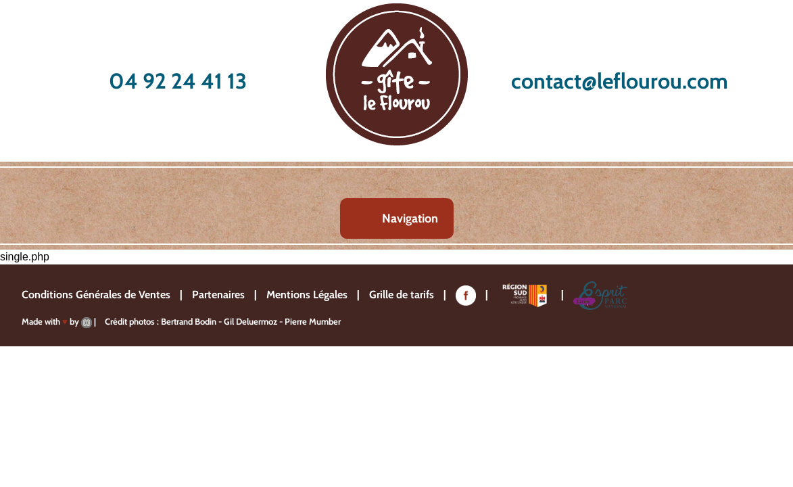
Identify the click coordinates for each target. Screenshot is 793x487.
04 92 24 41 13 (178, 81)
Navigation (410, 218)
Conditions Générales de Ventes (96, 294)
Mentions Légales (306, 294)
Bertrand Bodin (188, 321)
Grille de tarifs (401, 294)
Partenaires (218, 294)
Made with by (57, 321)
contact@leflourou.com (619, 81)
